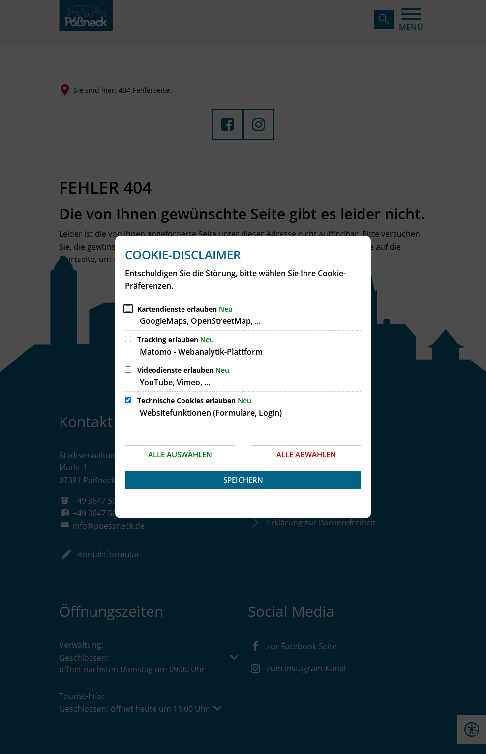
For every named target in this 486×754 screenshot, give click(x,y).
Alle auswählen (180, 454)
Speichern (243, 480)
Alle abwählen (306, 454)
